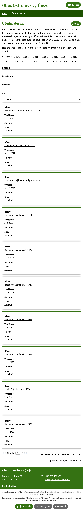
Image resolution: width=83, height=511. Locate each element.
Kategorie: (7, 56)
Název (6, 68)
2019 (7, 61)
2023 (45, 61)
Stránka (10, 453)
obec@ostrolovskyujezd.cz (57, 479)
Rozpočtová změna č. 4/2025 (18, 319)
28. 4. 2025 (9, 292)
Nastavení (60, 506)
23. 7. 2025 (9, 432)
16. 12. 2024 (9, 153)
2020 (17, 61)
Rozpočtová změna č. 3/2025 (18, 284)
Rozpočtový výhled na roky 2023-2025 (22, 110)
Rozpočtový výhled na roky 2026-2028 (22, 180)
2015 (46, 57)
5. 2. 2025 (8, 223)
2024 (55, 61)
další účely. (49, 495)
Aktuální (8, 130)
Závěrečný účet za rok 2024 (17, 389)
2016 (56, 57)
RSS (76, 23)
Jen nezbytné (43, 506)
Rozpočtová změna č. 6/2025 (18, 424)
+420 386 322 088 (53, 476)
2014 (37, 57)
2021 (26, 61)
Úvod (4, 13)
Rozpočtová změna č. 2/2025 (18, 250)
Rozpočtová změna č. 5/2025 (18, 354)
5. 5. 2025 (8, 327)
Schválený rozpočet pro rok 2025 (19, 145)
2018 (75, 57)
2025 (64, 61)
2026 (74, 61)
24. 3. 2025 (9, 257)
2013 (27, 57)
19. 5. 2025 (9, 362)
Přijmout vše (24, 506)
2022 (36, 61)
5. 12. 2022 (9, 118)
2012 (18, 57)
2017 (65, 57)
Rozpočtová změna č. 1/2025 (18, 215)
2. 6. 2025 (8, 397)
